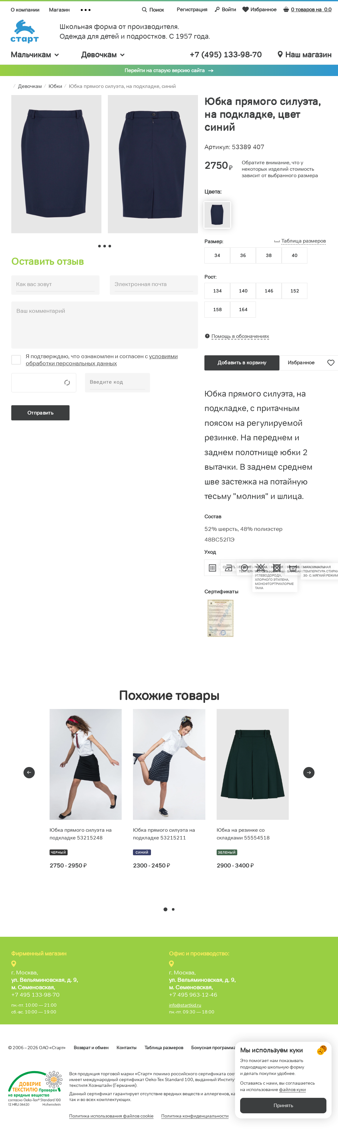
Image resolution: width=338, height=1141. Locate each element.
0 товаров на (307, 9)
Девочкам (103, 54)
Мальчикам (35, 54)
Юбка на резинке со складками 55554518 (243, 834)
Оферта (252, 1047)
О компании (25, 10)
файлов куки (292, 1105)
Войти (225, 9)
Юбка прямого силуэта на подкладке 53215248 (81, 834)
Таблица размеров (164, 1047)
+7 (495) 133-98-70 (226, 55)
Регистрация (192, 9)
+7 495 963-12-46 (193, 994)
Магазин (59, 10)
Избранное (259, 9)
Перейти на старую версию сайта (165, 70)
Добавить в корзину (242, 363)
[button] (165, 909)
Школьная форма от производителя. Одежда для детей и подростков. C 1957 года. (135, 31)
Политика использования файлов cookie (111, 1116)
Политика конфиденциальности (195, 1116)
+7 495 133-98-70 (35, 994)
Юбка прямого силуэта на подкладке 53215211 (164, 834)
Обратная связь (313, 1047)
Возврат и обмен (91, 1047)
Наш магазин (305, 55)
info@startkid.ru (185, 1005)
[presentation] (29, 772)
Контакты (126, 1047)
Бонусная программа (213, 1047)
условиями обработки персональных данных (102, 360)
